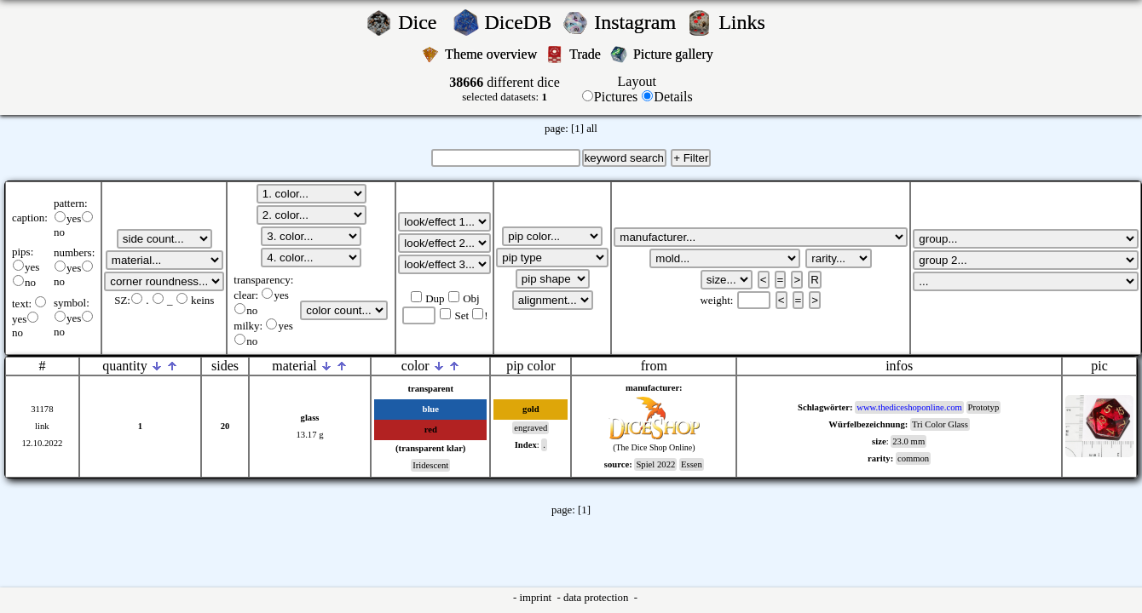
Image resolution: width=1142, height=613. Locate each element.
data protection (597, 598)
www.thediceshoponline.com (909, 407)
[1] (577, 129)
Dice (422, 22)
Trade (586, 54)
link (42, 426)
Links (747, 22)
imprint (536, 598)
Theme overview (492, 54)
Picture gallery (676, 54)
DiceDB (521, 22)
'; (164, 239)
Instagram (637, 22)
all (591, 129)
